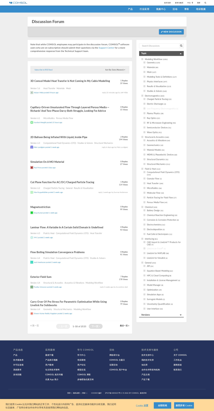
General (69, 188)
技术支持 (167, 3)
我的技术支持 (148, 359)
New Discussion (171, 31)
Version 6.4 (35, 258)
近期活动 (113, 364)
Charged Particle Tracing (53, 188)
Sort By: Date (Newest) (115, 69)
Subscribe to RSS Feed (43, 69)
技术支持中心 (148, 355)
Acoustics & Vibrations (74, 282)
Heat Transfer (49, 88)
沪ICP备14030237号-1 (113, 393)
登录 (198, 3)
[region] (107, 405)
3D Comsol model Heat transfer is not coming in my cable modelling (70, 81)
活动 (175, 9)
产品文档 (146, 374)
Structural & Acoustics (53, 282)
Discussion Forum (48, 22)
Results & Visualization (83, 188)
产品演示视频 (51, 359)
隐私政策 (76, 393)
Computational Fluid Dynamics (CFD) (59, 143)
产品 (130, 9)
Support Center (106, 47)
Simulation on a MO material (47, 161)
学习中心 (81, 355)
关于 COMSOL (180, 355)
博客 (186, 9)
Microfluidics (49, 118)
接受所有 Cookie (184, 405)
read (33, 85)
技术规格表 (18, 359)
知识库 (145, 364)
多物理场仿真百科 (85, 379)
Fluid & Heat (49, 233)
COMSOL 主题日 (117, 359)
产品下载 (146, 379)
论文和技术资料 (52, 369)
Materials (61, 88)
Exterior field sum (41, 277)
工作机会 (178, 359)
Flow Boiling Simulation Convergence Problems (57, 252)
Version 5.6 (35, 88)
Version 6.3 (35, 143)
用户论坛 (81, 364)
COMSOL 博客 (84, 374)
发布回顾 (17, 374)
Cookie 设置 (142, 405)
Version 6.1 (35, 118)
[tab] (161, 53)
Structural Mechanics (103, 143)
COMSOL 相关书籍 (54, 374)
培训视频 (201, 9)
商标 (84, 393)
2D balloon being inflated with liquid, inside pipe (58, 137)
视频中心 (161, 9)
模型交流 (81, 369)
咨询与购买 (179, 3)
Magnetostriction (40, 207)
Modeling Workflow (94, 282)
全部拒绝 (162, 405)
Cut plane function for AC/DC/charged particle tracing (62, 182)
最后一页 (124, 325)
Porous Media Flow (64, 118)
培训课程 (81, 359)
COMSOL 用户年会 (118, 369)
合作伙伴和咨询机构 (151, 369)
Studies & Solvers (85, 143)
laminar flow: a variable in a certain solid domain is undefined (66, 227)
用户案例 (49, 364)
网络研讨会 (114, 355)
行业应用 (144, 9)
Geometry (47, 309)
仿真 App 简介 (51, 379)
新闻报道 (178, 364)
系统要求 (17, 369)
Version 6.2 (35, 188)
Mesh (68, 88)
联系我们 (178, 369)
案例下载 (49, 355)
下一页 (96, 326)
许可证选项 (18, 364)
